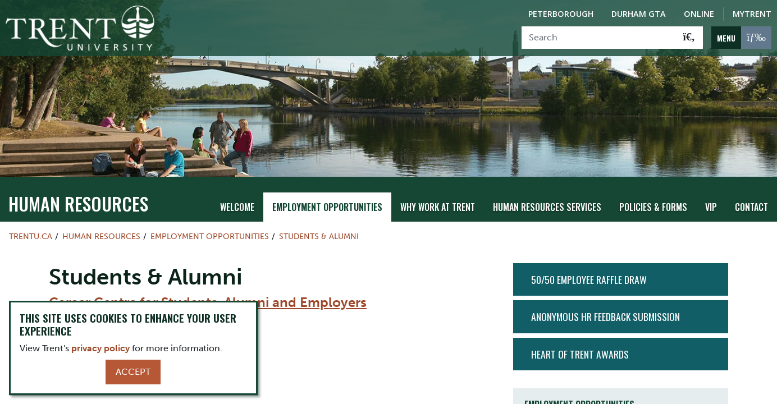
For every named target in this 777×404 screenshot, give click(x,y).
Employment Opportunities (327, 207)
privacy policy (100, 348)
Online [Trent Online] (699, 13)
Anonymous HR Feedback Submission (605, 316)
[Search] (599, 37)
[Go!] (689, 37)
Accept (133, 371)
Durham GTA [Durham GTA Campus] (638, 13)
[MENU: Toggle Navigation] (741, 37)
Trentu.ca (30, 236)
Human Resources (78, 203)
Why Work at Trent (437, 207)
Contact (751, 207)
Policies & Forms (653, 207)
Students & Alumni (319, 236)
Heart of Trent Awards (580, 354)
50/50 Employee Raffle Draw (589, 279)
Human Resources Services (547, 207)
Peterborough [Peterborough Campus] (560, 13)
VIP (711, 207)
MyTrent (752, 13)
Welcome (237, 207)
